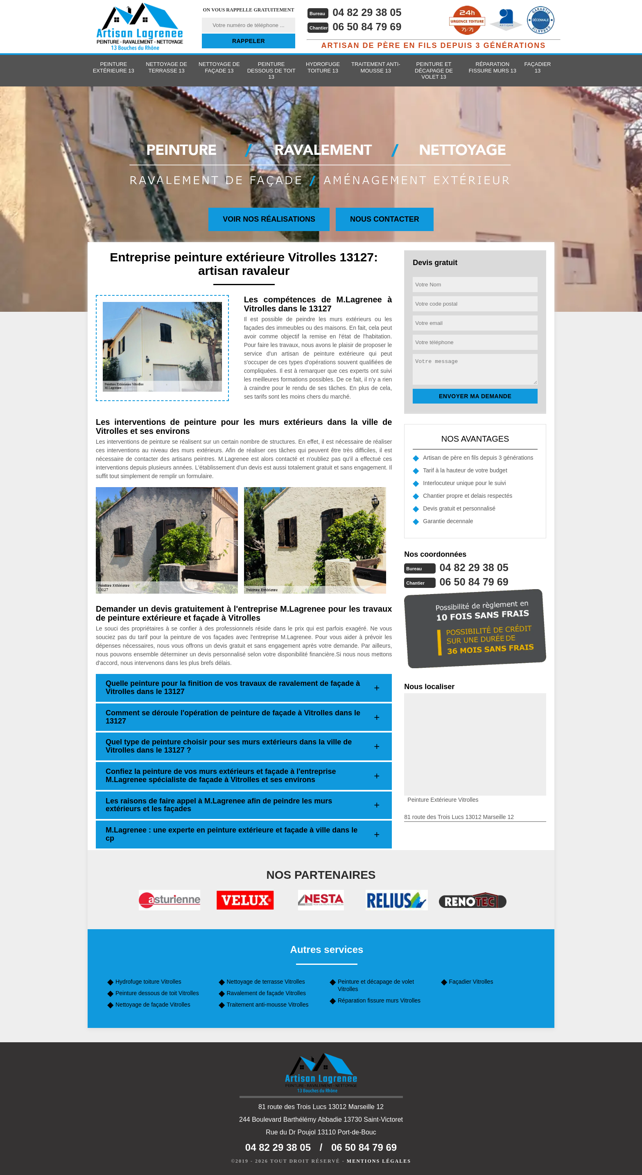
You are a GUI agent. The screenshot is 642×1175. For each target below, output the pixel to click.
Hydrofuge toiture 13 (323, 67)
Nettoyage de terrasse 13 (166, 67)
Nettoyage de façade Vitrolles (152, 1004)
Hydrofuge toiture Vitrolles (148, 981)
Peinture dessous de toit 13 (271, 70)
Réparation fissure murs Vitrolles (379, 1000)
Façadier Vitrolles (471, 981)
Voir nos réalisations (269, 219)
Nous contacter (384, 219)
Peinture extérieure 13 (113, 67)
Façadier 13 (537, 67)
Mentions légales (379, 1161)
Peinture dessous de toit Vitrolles (157, 993)
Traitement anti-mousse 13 (375, 67)
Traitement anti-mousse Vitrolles (268, 1004)
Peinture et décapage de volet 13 (434, 70)
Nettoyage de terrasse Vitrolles (266, 981)
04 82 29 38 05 (368, 12)
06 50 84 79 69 (368, 26)
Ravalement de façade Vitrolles (266, 993)
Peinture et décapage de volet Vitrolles (376, 985)
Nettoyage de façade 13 (219, 67)
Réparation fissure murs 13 (492, 67)
